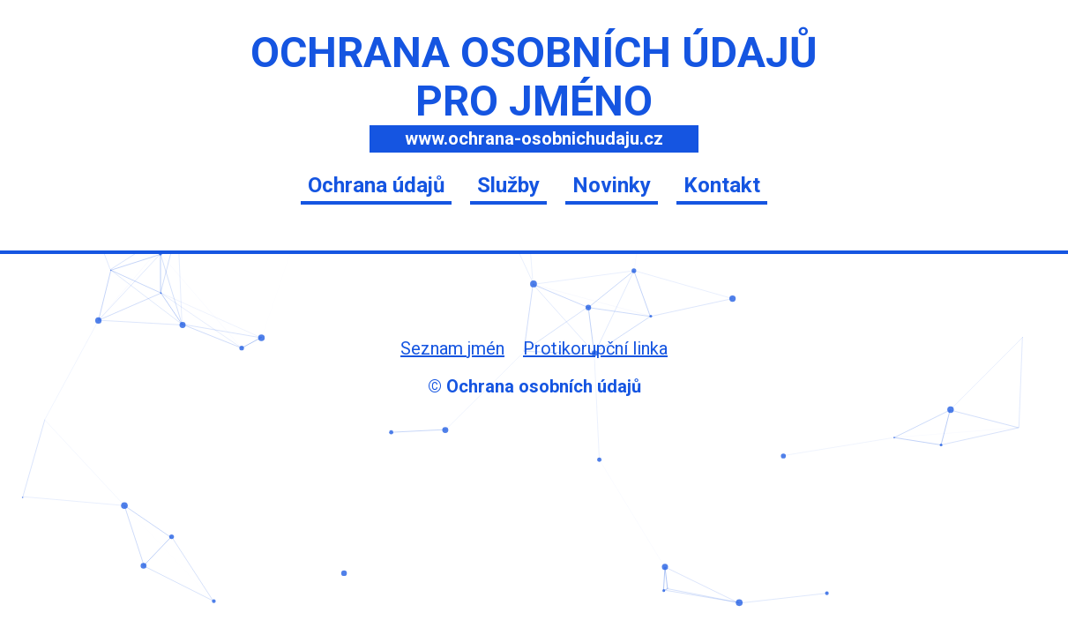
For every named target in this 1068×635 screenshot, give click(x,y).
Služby (508, 185)
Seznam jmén (452, 348)
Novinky (611, 185)
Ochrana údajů (376, 185)
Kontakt (721, 185)
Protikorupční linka (595, 348)
